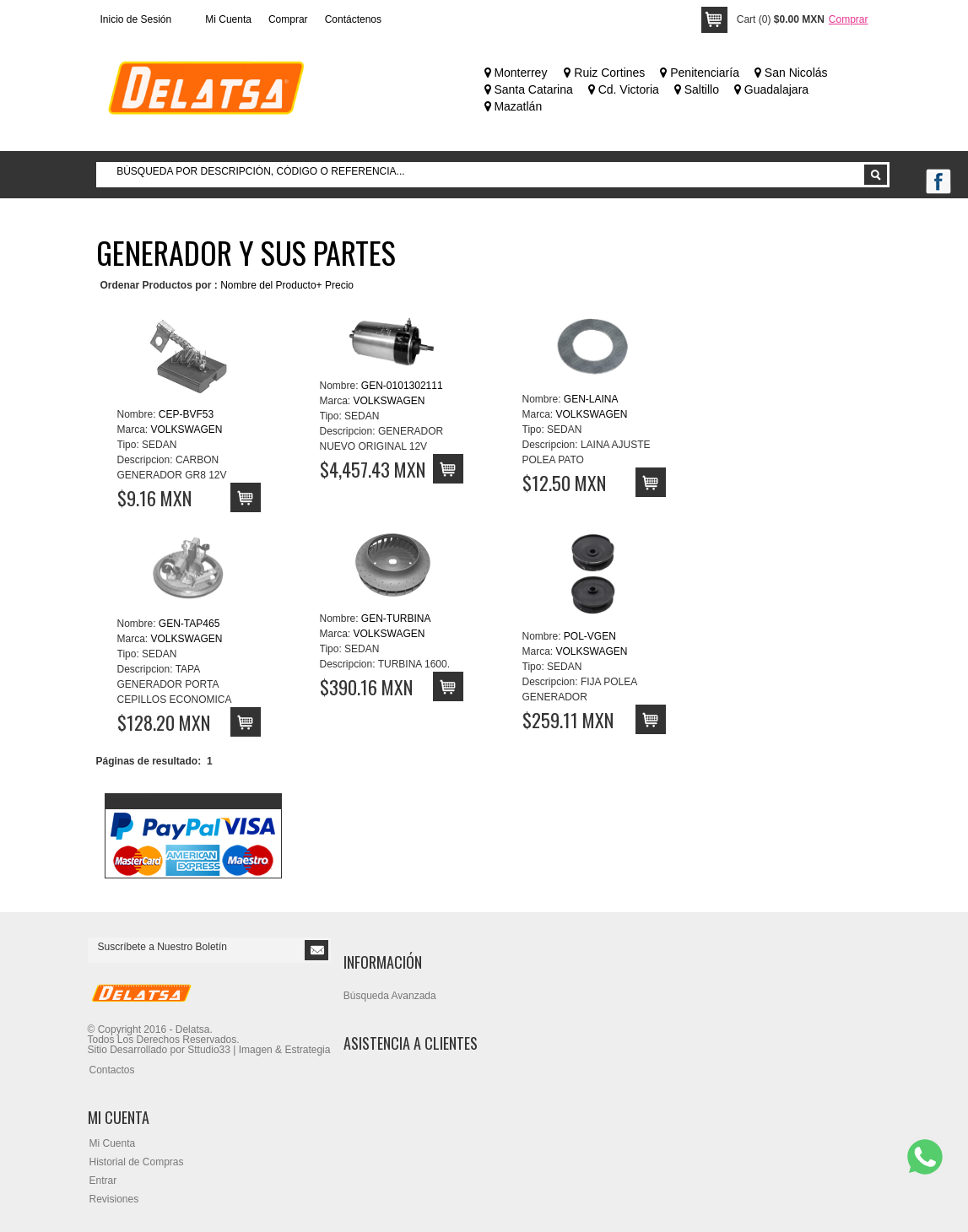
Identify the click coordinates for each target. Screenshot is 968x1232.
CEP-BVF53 (186, 414)
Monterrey (516, 72)
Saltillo (696, 89)
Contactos (112, 1070)
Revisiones (114, 1199)
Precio (339, 285)
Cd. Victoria (623, 89)
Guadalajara (771, 89)
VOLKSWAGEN (187, 429)
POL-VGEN (590, 636)
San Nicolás (791, 72)
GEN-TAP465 (189, 624)
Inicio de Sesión (136, 19)
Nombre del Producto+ (271, 285)
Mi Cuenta (228, 19)
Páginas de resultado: (149, 761)
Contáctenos (353, 19)
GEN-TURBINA (396, 618)
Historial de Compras (136, 1162)
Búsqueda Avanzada (389, 996)
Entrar (103, 1180)
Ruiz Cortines (604, 72)
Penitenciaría (699, 72)
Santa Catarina (528, 89)
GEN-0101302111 (402, 386)
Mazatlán (513, 106)
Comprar (288, 19)
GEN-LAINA (591, 399)
